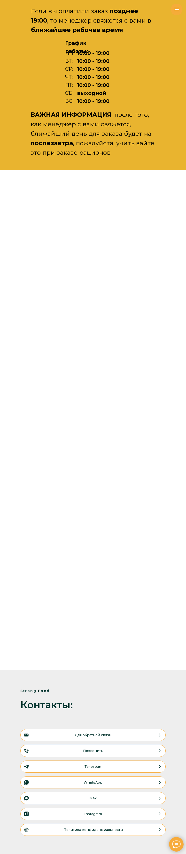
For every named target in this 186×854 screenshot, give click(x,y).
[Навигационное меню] (176, 9)
